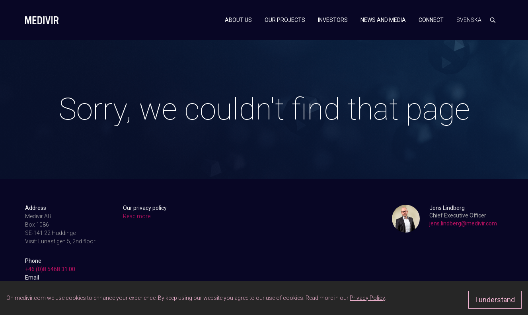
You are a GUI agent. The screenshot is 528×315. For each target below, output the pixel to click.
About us (238, 20)
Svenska (468, 20)
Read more (136, 216)
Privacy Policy (367, 298)
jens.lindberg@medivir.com (463, 223)
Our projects (285, 20)
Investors (333, 20)
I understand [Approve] (495, 299)
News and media (383, 20)
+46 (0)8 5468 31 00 (50, 269)
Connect (431, 20)
